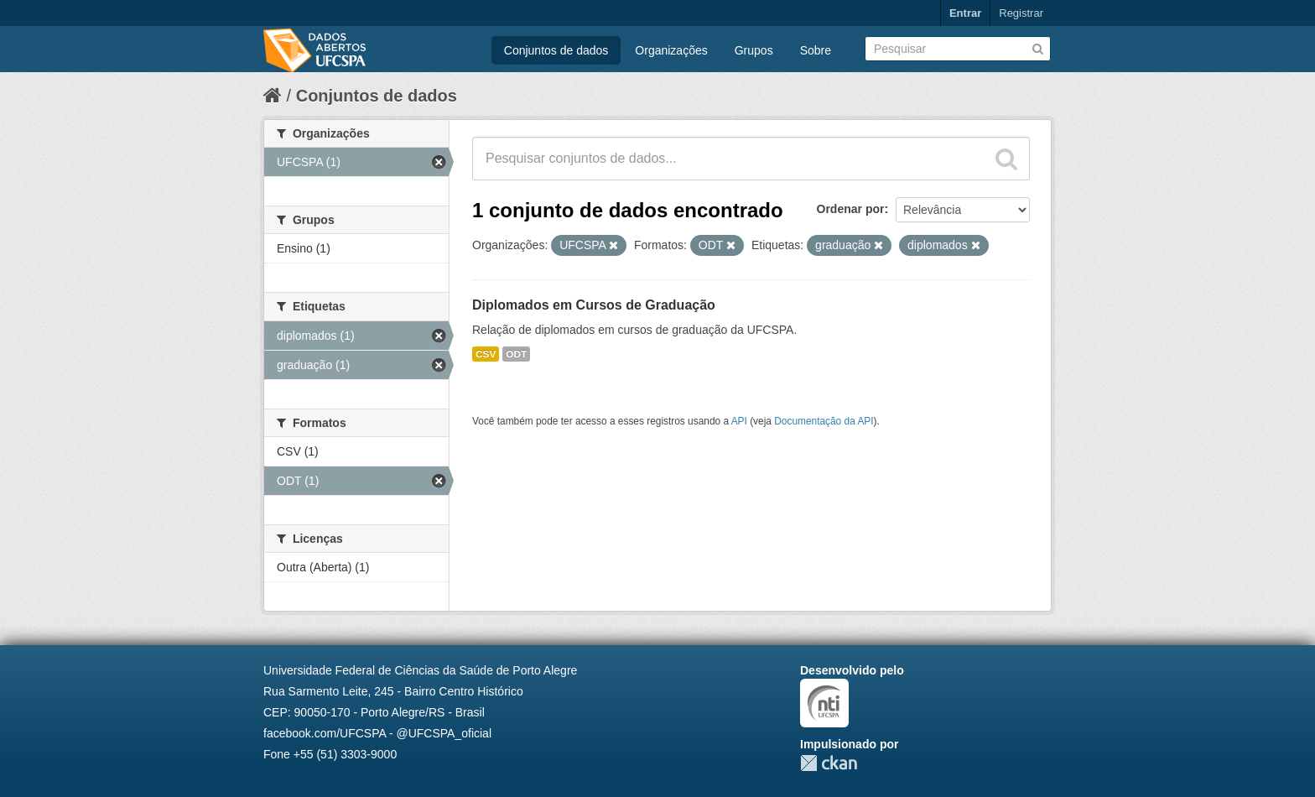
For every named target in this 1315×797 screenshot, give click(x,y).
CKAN (828, 763)
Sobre (815, 50)
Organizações (671, 50)
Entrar (965, 13)
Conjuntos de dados (556, 50)
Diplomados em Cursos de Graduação (593, 305)
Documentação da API (823, 421)
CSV (486, 354)
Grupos (754, 50)
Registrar (1021, 13)
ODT (516, 354)
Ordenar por (851, 209)
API (739, 421)
